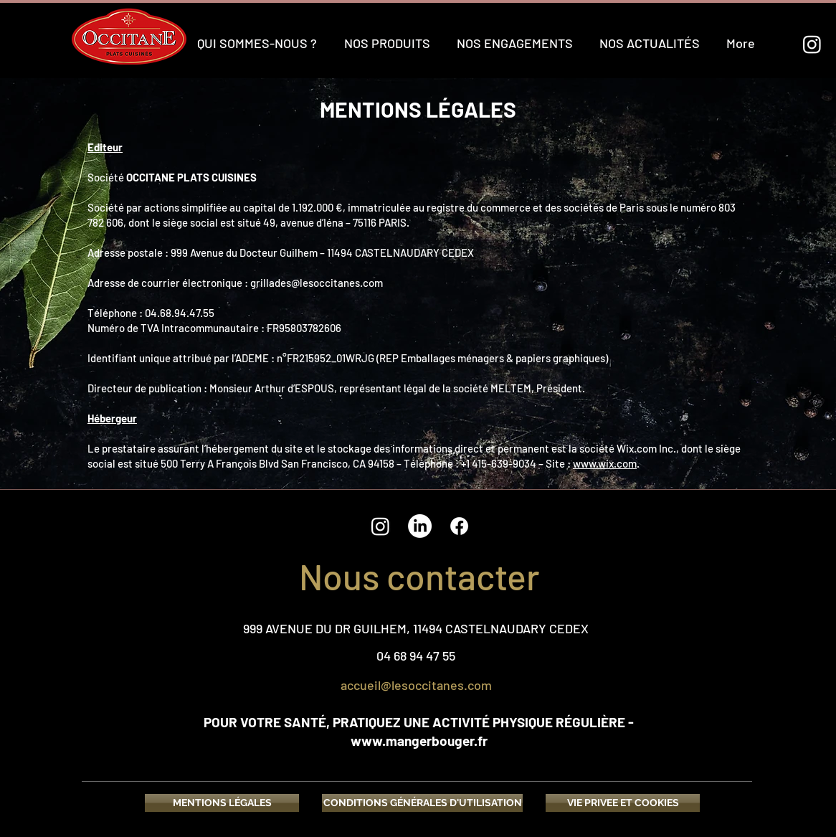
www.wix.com (605, 463)
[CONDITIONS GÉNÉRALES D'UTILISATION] (422, 803)
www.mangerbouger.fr (419, 740)
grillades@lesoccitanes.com (316, 282)
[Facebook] (459, 526)
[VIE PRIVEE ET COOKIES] (623, 803)
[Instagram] (812, 44)
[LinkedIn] (420, 526)
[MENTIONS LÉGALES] (222, 803)
